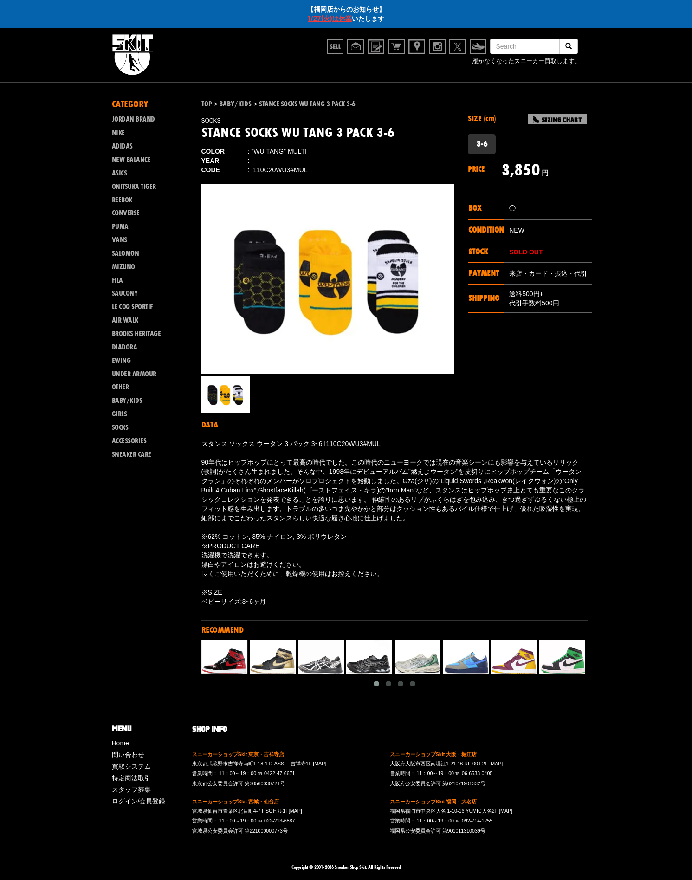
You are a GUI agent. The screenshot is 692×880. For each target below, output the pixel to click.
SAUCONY (125, 293)
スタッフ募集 (131, 789)
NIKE (118, 132)
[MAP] (319, 763)
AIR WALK (125, 320)
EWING (121, 360)
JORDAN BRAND (133, 119)
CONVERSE (126, 213)
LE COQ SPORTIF (132, 306)
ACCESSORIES (129, 441)
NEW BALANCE (131, 159)
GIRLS (119, 414)
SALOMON (125, 253)
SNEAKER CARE (131, 454)
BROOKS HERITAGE (136, 333)
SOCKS (120, 427)
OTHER (120, 387)
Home (120, 743)
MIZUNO (123, 267)
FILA (117, 280)
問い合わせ (128, 754)
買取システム (131, 766)
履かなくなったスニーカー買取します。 (526, 61)
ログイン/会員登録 (139, 801)
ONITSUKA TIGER (134, 186)
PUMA (120, 226)
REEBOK (122, 200)
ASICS (119, 173)
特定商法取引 (131, 778)
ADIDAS (122, 146)
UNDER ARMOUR (134, 374)
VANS (119, 240)
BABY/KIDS (127, 400)
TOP (206, 104)
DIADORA (124, 347)
